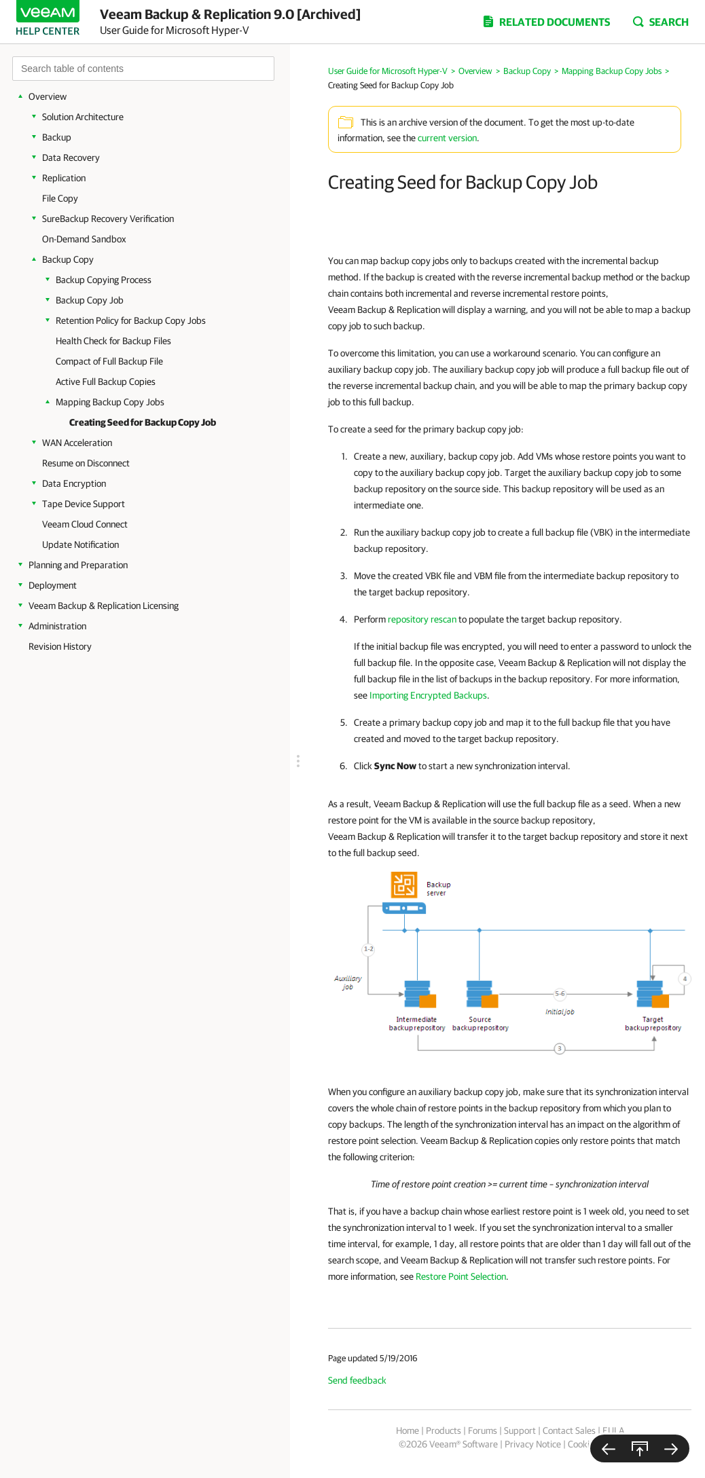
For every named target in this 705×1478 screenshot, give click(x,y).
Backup (56, 137)
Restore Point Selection (461, 1276)
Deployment (53, 585)
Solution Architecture (83, 116)
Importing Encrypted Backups (428, 695)
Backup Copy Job (90, 300)
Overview (48, 96)
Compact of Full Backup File (109, 361)
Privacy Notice (533, 1444)
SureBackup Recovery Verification (108, 218)
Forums (482, 1430)
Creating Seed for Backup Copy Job (142, 422)
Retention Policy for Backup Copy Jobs (131, 320)
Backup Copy (68, 259)
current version (447, 137)
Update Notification (80, 544)
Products (443, 1430)
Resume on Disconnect (86, 463)
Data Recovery (71, 157)
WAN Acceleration (77, 442)
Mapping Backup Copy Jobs (110, 401)
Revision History (60, 646)
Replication (64, 177)
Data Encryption (74, 483)
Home (407, 1430)
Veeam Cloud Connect (85, 524)
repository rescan (422, 619)
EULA (613, 1430)
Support (520, 1430)
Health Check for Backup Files (113, 340)
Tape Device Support (83, 503)
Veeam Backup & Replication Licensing (104, 605)
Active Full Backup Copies (106, 381)
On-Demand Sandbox (84, 239)
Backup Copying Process (103, 279)
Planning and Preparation (78, 564)
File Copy (60, 198)
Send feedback (357, 1380)
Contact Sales (569, 1430)
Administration (57, 626)
